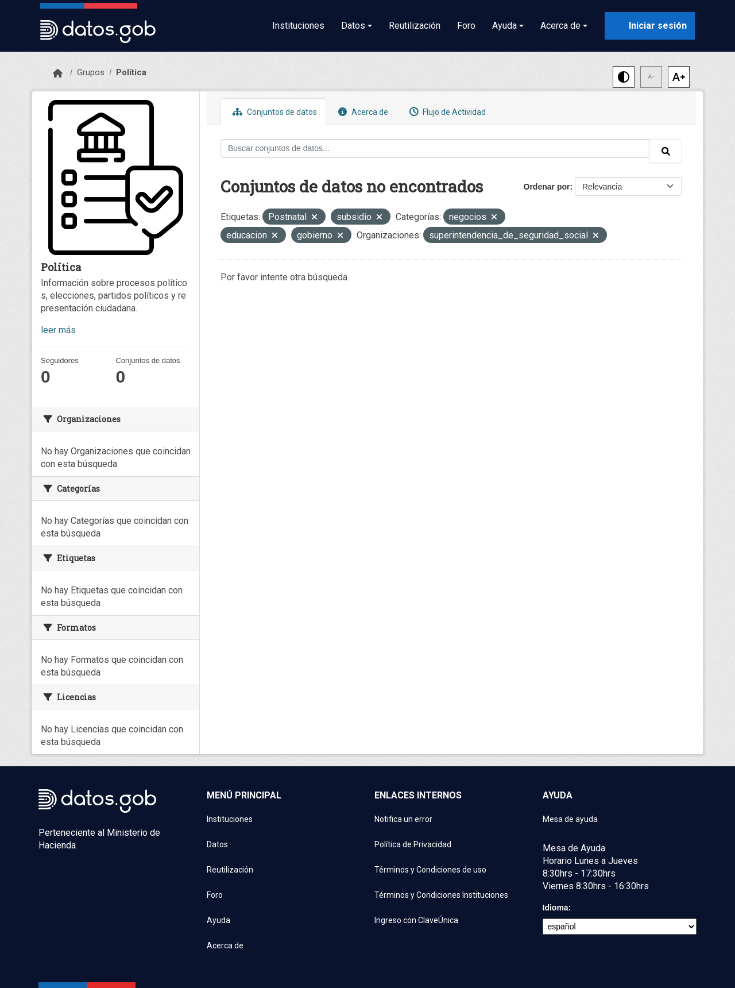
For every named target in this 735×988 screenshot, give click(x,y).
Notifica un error (403, 819)
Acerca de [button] (560, 25)
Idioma (555, 907)
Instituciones (298, 25)
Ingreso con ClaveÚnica (416, 920)
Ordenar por (547, 186)
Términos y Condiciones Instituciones (441, 895)
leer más (58, 330)
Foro (466, 25)
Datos (217, 844)
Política (131, 72)
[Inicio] (57, 73)
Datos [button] (353, 25)
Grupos (91, 72)
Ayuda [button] (504, 25)
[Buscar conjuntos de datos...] (434, 148)
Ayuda (218, 920)
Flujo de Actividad (446, 112)
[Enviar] (665, 151)
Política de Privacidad (412, 844)
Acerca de (361, 112)
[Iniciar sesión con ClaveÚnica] (650, 26)
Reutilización (414, 25)
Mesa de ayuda (570, 819)
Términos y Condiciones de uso (430, 869)
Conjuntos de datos (273, 112)
